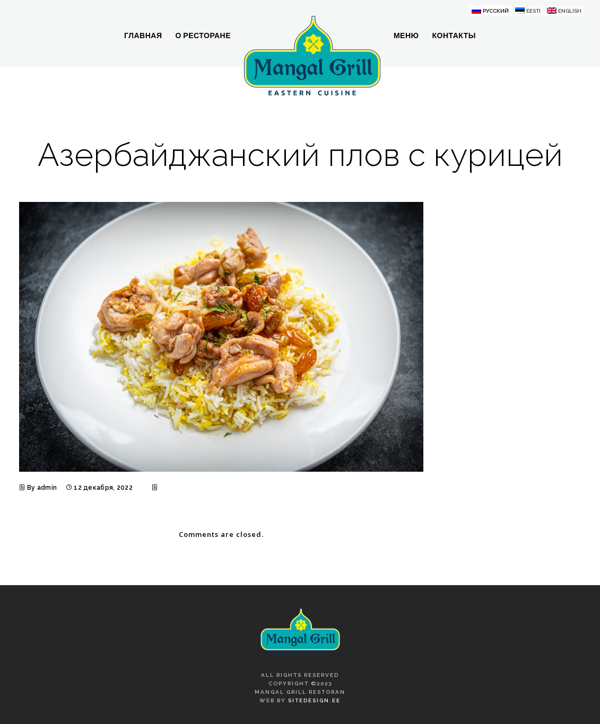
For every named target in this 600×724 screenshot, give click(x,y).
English (569, 11)
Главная (143, 35)
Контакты (453, 35)
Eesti (533, 11)
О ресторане (203, 35)
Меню (406, 35)
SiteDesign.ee (314, 700)
